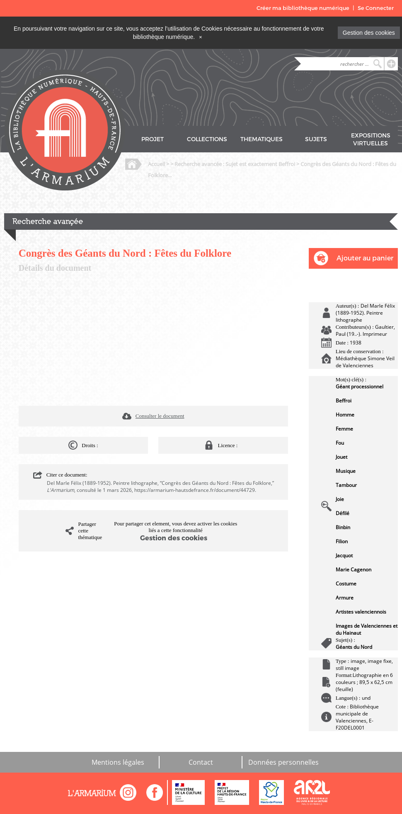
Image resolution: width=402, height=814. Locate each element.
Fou (340, 442)
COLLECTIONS (207, 139)
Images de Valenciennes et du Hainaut (366, 629)
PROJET (152, 139)
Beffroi (343, 400)
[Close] (200, 37)
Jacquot (344, 555)
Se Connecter (376, 8)
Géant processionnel (359, 386)
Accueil (156, 164)
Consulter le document (160, 416)
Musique (346, 470)
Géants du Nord (354, 646)
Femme (344, 428)
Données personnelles (283, 762)
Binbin (343, 527)
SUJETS (316, 139)
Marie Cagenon (353, 569)
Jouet (341, 456)
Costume (346, 583)
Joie (340, 499)
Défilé (342, 513)
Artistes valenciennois (361, 611)
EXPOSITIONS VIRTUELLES (370, 139)
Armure (345, 597)
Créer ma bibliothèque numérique (303, 8)
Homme (345, 414)
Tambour (346, 485)
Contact (201, 762)
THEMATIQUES (261, 139)
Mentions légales (118, 762)
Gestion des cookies (369, 32)
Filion (342, 541)
